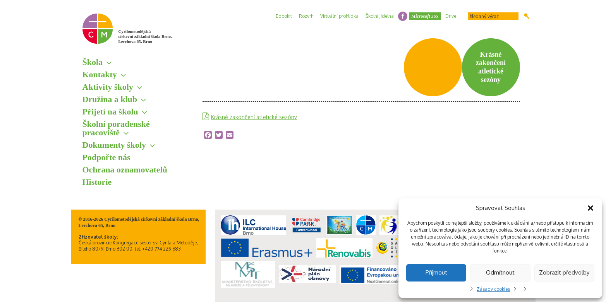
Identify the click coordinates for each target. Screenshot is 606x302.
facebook (402, 16)
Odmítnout (500, 272)
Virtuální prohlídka (339, 16)
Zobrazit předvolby (564, 272)
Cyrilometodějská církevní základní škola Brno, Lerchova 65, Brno (145, 36)
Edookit (284, 16)
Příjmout (436, 272)
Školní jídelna (380, 16)
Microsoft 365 (425, 16)
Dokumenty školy (114, 145)
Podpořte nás (106, 157)
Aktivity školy (107, 87)
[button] (590, 208)
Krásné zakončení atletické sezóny (254, 117)
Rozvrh (306, 16)
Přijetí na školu (110, 111)
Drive (450, 16)
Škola (92, 62)
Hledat (527, 16)
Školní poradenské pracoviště (116, 128)
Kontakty (99, 74)
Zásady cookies (493, 289)
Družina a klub (109, 99)
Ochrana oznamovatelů (124, 169)
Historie (97, 182)
